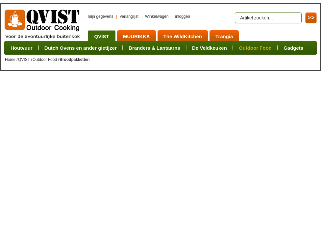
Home (10, 59)
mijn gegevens (100, 16)
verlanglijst (129, 16)
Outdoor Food (45, 59)
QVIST (24, 59)
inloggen (182, 16)
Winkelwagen (156, 16)
